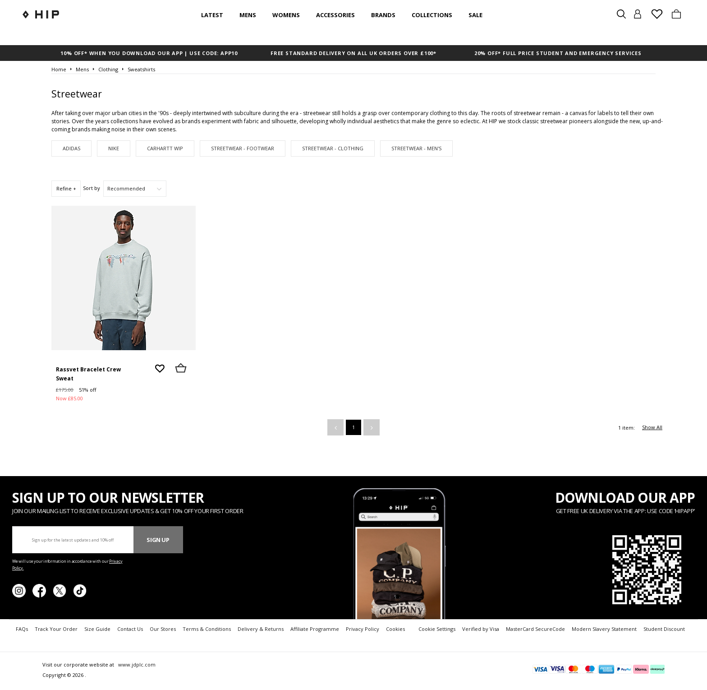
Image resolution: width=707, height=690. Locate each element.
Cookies (395, 628)
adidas (71, 148)
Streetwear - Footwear (242, 148)
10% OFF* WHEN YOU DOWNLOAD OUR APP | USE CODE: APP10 (149, 53)
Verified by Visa (480, 628)
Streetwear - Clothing (332, 148)
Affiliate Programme (314, 628)
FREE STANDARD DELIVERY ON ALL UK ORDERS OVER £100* (353, 53)
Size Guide (97, 628)
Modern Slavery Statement (604, 628)
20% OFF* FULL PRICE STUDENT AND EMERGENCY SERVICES (558, 53)
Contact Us (130, 628)
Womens (286, 15)
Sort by (91, 188)
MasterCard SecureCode (535, 628)
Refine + (66, 188)
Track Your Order (56, 628)
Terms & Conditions (207, 628)
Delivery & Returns (261, 628)
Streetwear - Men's (416, 148)
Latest (212, 15)
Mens (247, 15)
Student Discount (664, 628)
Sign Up (158, 540)
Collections (432, 15)
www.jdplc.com (136, 664)
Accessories (335, 15)
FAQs (22, 628)
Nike (113, 148)
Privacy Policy (362, 628)
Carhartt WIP (165, 148)
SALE (475, 15)
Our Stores (163, 628)
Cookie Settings (436, 628)
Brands (383, 15)
